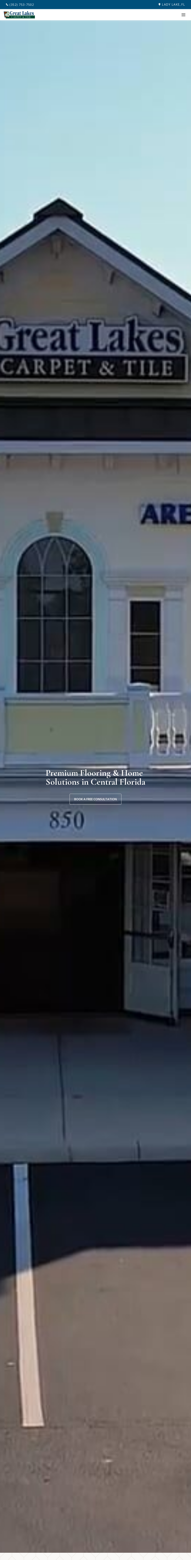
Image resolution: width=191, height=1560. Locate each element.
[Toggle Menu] (183, 15)
